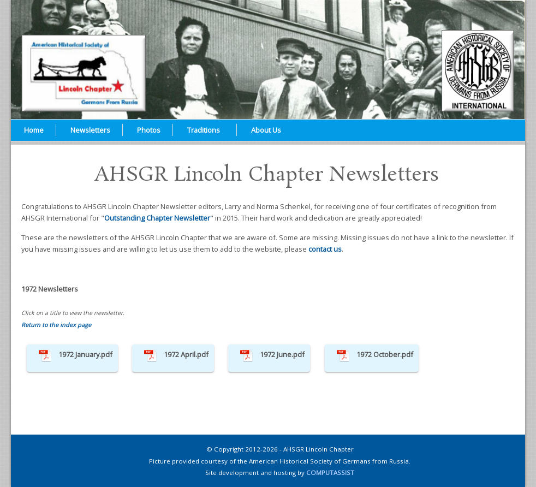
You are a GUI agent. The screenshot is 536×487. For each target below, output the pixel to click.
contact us (325, 249)
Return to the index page (56, 325)
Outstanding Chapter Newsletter (157, 218)
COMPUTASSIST (330, 472)
